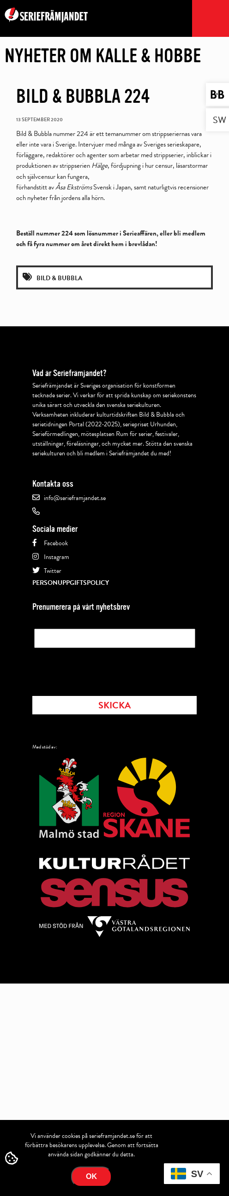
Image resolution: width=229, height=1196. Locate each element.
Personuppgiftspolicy (70, 583)
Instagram (56, 557)
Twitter (52, 571)
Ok (91, 1176)
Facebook (56, 543)
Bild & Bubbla (59, 278)
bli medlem (189, 233)
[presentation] (104, 669)
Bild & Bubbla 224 (83, 96)
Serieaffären (140, 233)
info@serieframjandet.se (75, 498)
